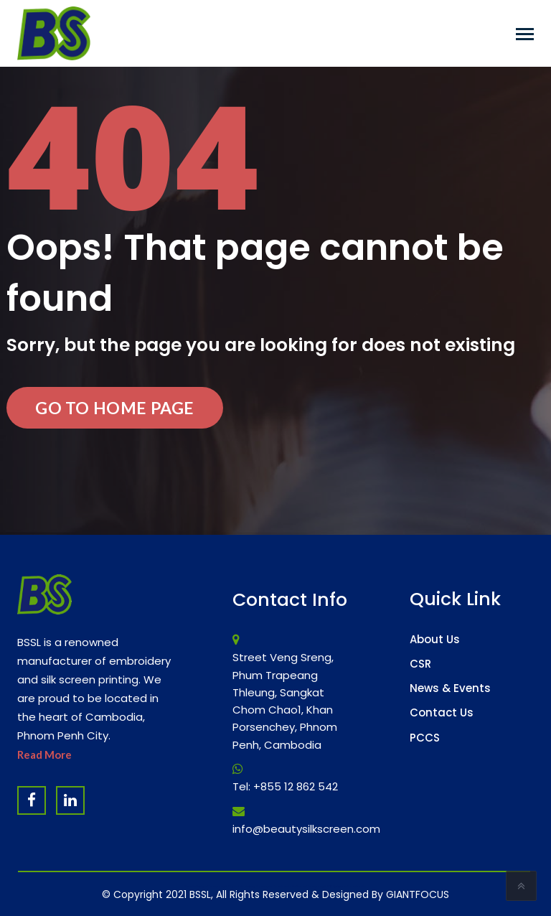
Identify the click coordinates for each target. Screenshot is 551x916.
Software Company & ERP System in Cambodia (329, 886)
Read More (44, 754)
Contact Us (442, 712)
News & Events (450, 688)
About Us (435, 639)
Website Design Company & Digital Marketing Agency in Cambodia (238, 886)
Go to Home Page (114, 408)
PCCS (425, 737)
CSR (420, 663)
